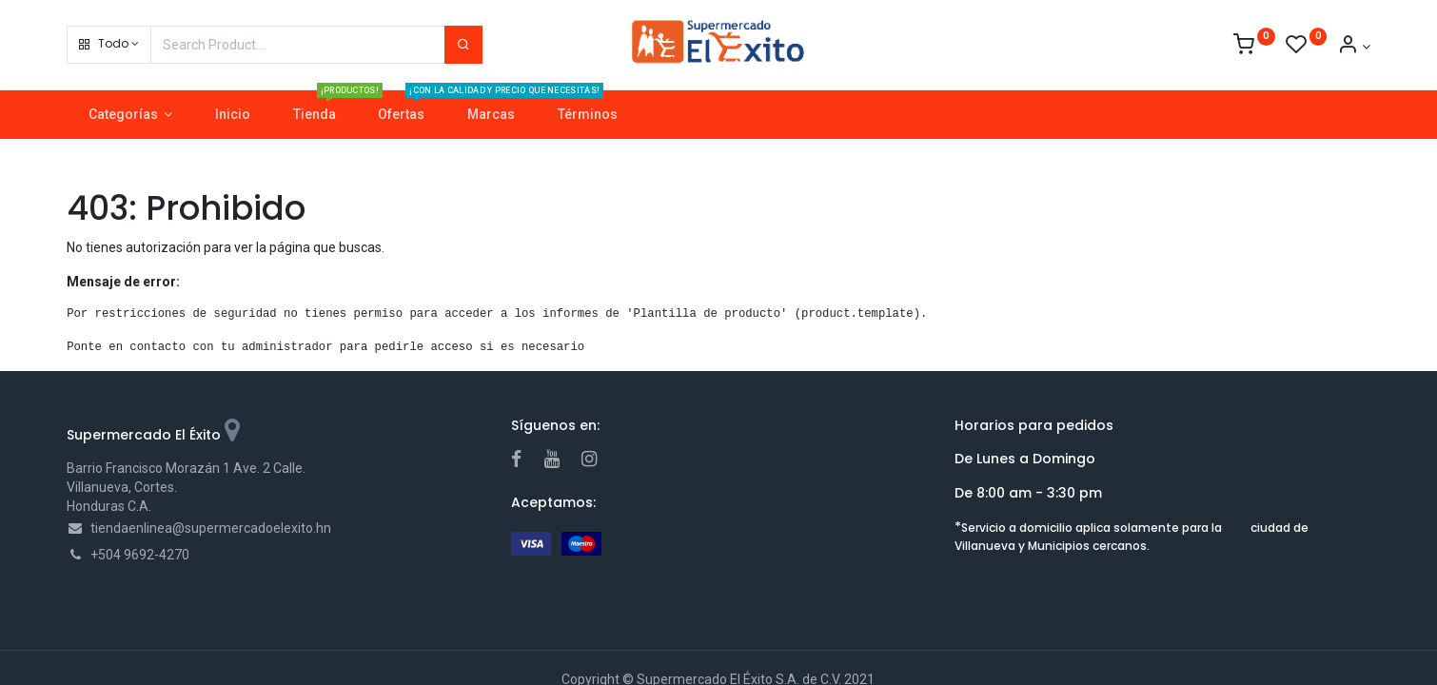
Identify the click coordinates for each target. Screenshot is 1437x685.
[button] (109, 45)
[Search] (463, 45)
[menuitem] (233, 115)
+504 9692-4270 (139, 554)
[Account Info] (1353, 46)
